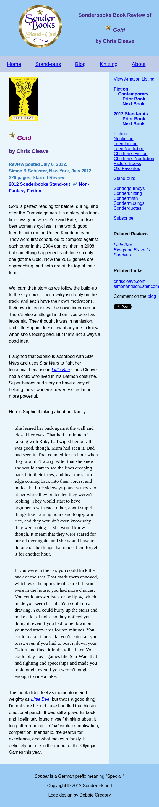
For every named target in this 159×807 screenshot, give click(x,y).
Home (14, 64)
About (138, 64)
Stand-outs (48, 64)
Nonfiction (123, 138)
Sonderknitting (128, 193)
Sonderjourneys (129, 188)
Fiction (121, 89)
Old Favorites (127, 168)
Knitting (109, 64)
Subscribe (123, 218)
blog (152, 296)
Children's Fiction (130, 153)
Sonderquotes (127, 208)
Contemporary (133, 94)
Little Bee (40, 699)
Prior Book (133, 99)
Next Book (133, 104)
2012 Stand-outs (131, 114)
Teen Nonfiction (129, 148)
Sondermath (126, 198)
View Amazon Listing (134, 79)
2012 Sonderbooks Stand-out (39, 184)
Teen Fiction (125, 143)
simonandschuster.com (136, 286)
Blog (80, 64)
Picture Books (127, 163)
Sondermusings (129, 203)
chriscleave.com (129, 281)
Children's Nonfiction (134, 158)
